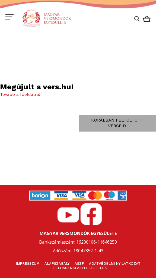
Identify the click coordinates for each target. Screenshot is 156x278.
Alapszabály (56, 263)
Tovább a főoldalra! (20, 94)
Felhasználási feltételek (80, 268)
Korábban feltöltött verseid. (117, 122)
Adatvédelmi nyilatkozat (115, 263)
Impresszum (27, 263)
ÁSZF (79, 263)
